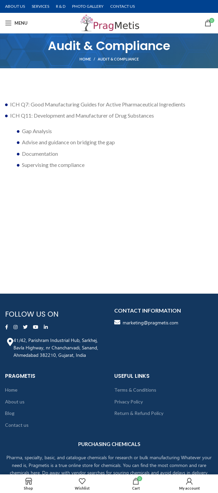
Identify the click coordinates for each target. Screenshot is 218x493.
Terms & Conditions (135, 390)
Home (85, 59)
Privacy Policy (128, 401)
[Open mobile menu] (16, 23)
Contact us (17, 425)
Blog (9, 413)
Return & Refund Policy (138, 413)
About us (15, 401)
